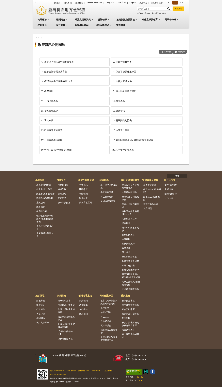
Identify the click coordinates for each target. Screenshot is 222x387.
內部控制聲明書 (122, 61)
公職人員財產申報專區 (66, 311)
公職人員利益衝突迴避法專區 (66, 325)
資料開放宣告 (83, 370)
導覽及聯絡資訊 (83, 19)
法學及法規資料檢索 (151, 198)
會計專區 (118, 100)
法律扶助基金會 (150, 204)
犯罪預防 (126, 318)
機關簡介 (60, 19)
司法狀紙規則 (107, 196)
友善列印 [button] (181, 51)
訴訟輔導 (102, 19)
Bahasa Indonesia (94, 2)
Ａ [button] (175, 2)
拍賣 (164, 13)
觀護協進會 (106, 321)
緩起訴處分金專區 (130, 313)
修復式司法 (106, 312)
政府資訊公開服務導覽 (54, 71)
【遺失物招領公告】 (65, 333)
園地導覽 (40, 300)
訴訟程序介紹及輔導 (109, 186)
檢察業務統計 (49, 110)
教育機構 (83, 305)
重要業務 (120, 25)
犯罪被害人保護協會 (109, 331)
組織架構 (62, 189)
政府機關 (83, 300)
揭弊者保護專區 (65, 338)
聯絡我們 (40, 207)
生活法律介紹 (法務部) (152, 191)
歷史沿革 (62, 198)
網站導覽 (68, 2)
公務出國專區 (49, 100)
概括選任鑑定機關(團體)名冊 (57, 81)
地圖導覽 (83, 189)
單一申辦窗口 (96, 370)
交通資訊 (83, 185)
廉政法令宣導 (64, 300)
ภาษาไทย (122, 2)
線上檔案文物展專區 (130, 335)
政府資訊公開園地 (126, 19)
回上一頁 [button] (167, 51)
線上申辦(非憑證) (44, 189)
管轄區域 (62, 193)
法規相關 (83, 313)
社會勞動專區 (128, 309)
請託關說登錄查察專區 (66, 318)
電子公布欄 (170, 19)
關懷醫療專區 (128, 300)
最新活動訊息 (171, 193)
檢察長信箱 (41, 211)
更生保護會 (106, 325)
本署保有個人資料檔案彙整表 (57, 61)
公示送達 (169, 198)
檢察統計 (40, 305)
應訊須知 (40, 202)
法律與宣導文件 (122, 81)
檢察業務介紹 (64, 202)
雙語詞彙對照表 (122, 120)
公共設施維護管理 (51, 140)
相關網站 (40, 318)
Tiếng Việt (109, 2)
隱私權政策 (71, 370)
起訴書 (140, 13)
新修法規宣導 (149, 185)
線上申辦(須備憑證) (45, 193)
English (133, 2)
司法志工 (105, 316)
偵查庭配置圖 (85, 202)
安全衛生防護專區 (123, 149)
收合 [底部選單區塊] (177, 176)
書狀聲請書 (156, 13)
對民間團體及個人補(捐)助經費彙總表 (132, 140)
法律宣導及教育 (150, 19)
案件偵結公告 (171, 185)
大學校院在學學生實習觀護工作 (109, 338)
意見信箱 (108, 370)
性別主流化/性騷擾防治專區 (56, 149)
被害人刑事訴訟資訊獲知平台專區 (109, 302)
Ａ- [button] (168, 2)
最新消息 (169, 189)
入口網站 (83, 309)
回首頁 (57, 2)
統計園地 (42, 25)
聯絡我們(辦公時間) (58, 374)
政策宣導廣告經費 (51, 130)
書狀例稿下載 (107, 192)
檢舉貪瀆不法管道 (66, 305)
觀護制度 (105, 308)
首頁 (37, 37)
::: (35, 2)
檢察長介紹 (63, 185)
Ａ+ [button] (181, 2)
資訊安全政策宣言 (57, 370)
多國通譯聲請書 (108, 201)
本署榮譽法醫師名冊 (44, 234)
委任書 (147, 13)
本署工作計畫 (120, 130)
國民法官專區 (128, 329)
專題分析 (40, 313)
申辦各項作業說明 (44, 198)
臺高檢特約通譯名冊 (44, 227)
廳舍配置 (83, 198)
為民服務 (42, 19)
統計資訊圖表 (42, 322)
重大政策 (47, 120)
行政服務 (40, 309)
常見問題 (147, 208)
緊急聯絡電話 (157, 2)
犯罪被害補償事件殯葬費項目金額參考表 (44, 218)
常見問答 (143, 2)
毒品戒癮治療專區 (130, 305)
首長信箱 (79, 2)
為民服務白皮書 (43, 185)
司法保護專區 (102, 25)
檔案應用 (47, 91)
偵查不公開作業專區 (124, 71)
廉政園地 (60, 25)
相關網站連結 (81, 25)
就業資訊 (118, 110)
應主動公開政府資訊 (124, 91)
